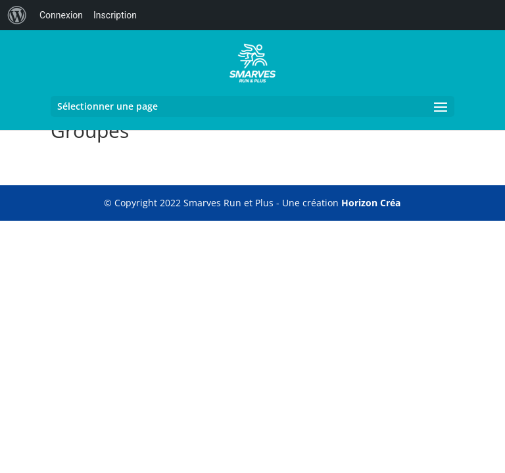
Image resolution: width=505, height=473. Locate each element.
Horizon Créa (370, 202)
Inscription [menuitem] (115, 15)
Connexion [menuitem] (61, 15)
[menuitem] (17, 15)
